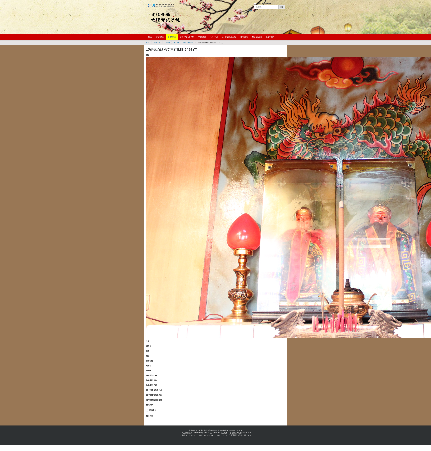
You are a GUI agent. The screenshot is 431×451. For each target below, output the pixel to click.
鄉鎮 (147, 356)
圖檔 (147, 55)
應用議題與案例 (229, 37)
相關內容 (149, 416)
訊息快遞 (214, 37)
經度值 (148, 366)
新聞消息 (270, 37)
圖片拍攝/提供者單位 (154, 395)
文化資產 (160, 37)
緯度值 (148, 371)
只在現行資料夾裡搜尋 (263, 3)
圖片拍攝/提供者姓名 (154, 390)
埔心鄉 (176, 42)
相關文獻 (149, 405)
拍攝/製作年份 (151, 375)
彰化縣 (167, 42)
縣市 (147, 351)
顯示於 (148, 346)
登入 (250, 11)
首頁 (150, 37)
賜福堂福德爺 (188, 42)
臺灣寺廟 (172, 37)
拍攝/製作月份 (151, 380)
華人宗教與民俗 (187, 37)
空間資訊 (202, 37)
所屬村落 (149, 361)
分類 (147, 341)
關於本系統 (257, 37)
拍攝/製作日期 (151, 385)
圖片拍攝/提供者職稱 (154, 400)
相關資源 (244, 37)
